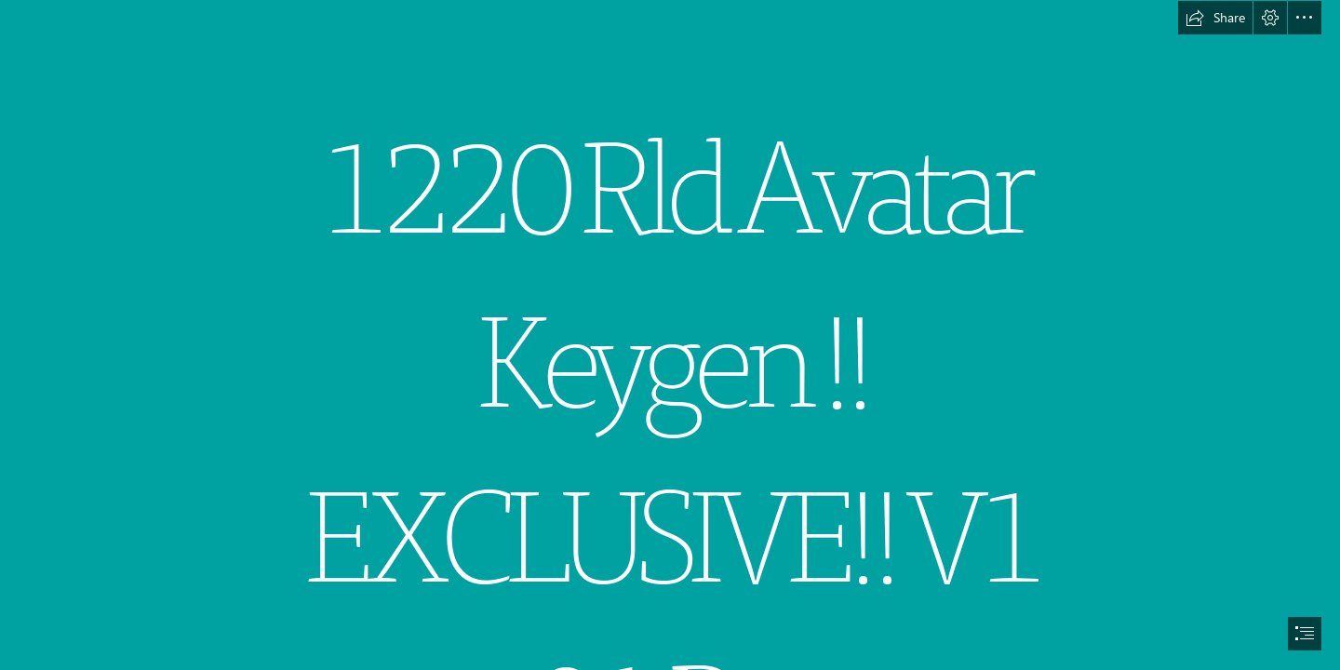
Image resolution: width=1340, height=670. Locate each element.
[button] (1215, 17)
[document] (670, 335)
